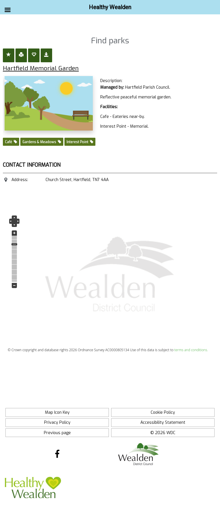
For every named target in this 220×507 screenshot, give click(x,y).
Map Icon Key (57, 412)
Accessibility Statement (162, 422)
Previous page (57, 433)
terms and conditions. (191, 349)
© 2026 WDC (162, 433)
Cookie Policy (163, 412)
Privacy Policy (57, 422)
